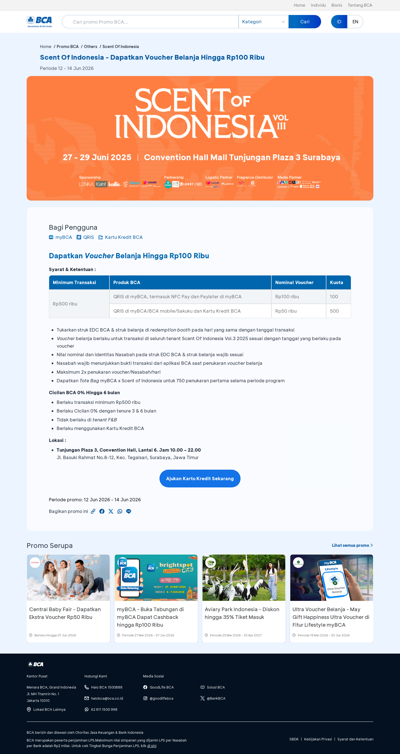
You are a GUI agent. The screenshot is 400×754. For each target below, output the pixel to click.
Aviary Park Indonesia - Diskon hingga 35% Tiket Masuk (242, 613)
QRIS (85, 237)
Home (299, 5)
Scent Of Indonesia (120, 46)
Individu (318, 5)
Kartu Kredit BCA (120, 237)
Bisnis (336, 5)
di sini (151, 745)
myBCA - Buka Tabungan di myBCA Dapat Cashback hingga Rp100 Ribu (150, 617)
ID (339, 21)
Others (90, 46)
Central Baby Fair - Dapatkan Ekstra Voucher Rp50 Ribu (65, 613)
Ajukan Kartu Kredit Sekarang (200, 478)
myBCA (60, 237)
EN (355, 21)
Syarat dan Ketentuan (355, 739)
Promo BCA (68, 46)
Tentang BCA (360, 5)
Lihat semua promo (352, 545)
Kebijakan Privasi (318, 739)
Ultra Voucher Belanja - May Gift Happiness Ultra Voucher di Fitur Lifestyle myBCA (330, 617)
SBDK (294, 739)
